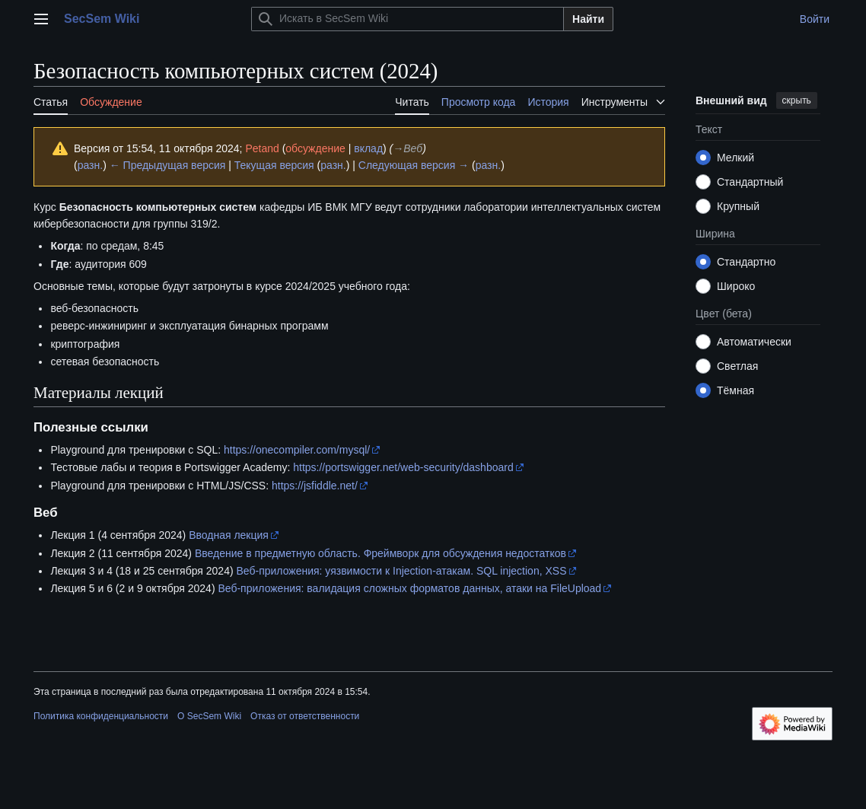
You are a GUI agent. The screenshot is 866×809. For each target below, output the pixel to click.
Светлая (737, 366)
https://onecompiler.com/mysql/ (297, 450)
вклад (368, 148)
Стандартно (746, 262)
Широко (736, 286)
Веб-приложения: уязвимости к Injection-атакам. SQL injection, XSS (401, 571)
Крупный (738, 206)
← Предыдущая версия (168, 165)
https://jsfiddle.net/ (315, 485)
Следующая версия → (413, 165)
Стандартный (750, 182)
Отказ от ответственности (304, 716)
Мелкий (735, 157)
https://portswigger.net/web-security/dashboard (403, 467)
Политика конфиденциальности (100, 716)
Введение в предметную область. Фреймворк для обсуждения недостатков (380, 553)
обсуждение (315, 148)
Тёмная (735, 390)
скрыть (796, 100)
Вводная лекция (229, 535)
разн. (90, 165)
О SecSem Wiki (209, 716)
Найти (588, 19)
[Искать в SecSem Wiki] (407, 19)
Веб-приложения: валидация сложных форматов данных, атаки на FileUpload (409, 588)
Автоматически (754, 342)
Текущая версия (274, 165)
